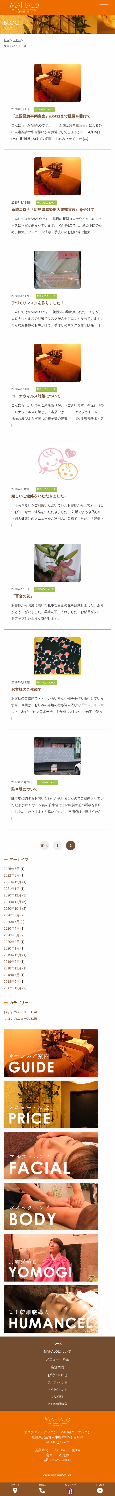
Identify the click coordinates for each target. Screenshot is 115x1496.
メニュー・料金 (57, 1359)
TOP (6, 40)
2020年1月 (12, 948)
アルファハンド (57, 1382)
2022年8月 (12, 875)
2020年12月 (12, 895)
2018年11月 (12, 968)
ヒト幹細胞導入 (57, 1403)
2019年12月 (12, 955)
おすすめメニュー (17, 1012)
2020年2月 (12, 942)
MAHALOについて (57, 1351)
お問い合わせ (57, 1375)
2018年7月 (12, 975)
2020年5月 (12, 922)
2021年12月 (12, 882)
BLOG (17, 40)
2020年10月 (12, 908)
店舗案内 (57, 1367)
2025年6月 (12, 869)
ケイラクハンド (57, 1389)
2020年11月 (12, 902)
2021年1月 (12, 889)
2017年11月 (12, 988)
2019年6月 (12, 962)
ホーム (57, 1344)
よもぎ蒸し (57, 1396)
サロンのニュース (15, 46)
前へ (44, 845)
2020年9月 (12, 915)
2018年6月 (12, 981)
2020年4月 (12, 928)
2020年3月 (12, 935)
